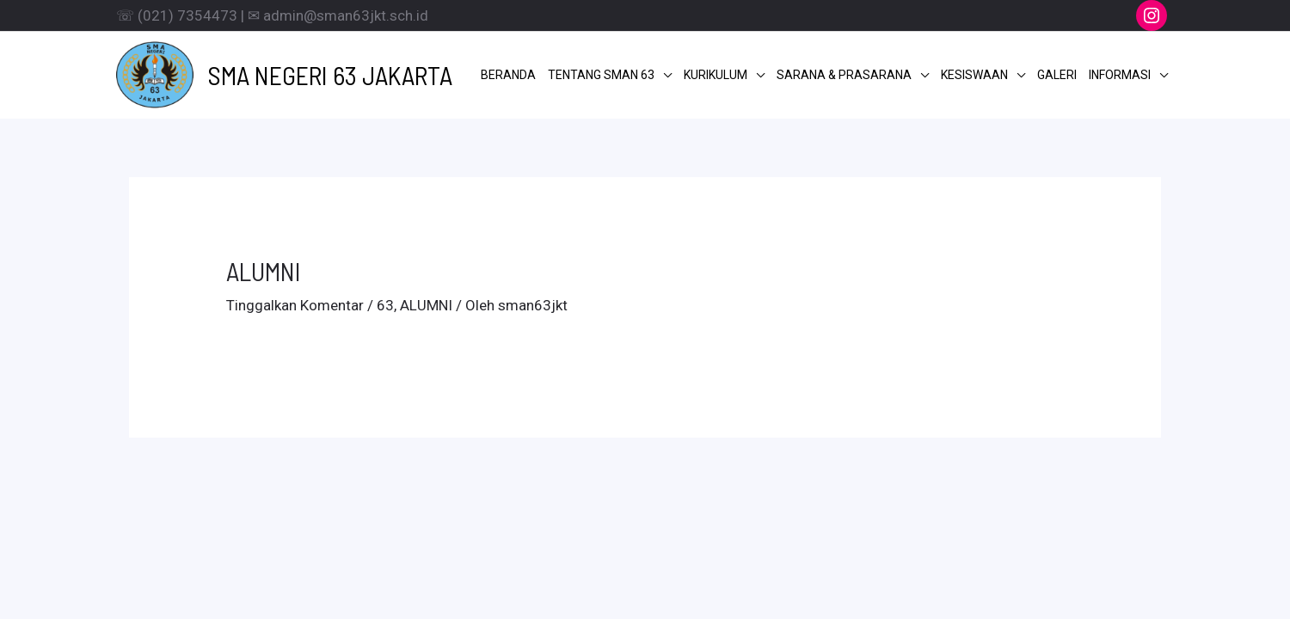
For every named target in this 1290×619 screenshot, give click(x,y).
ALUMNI (426, 305)
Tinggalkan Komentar (295, 305)
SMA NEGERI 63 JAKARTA (330, 74)
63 (385, 305)
